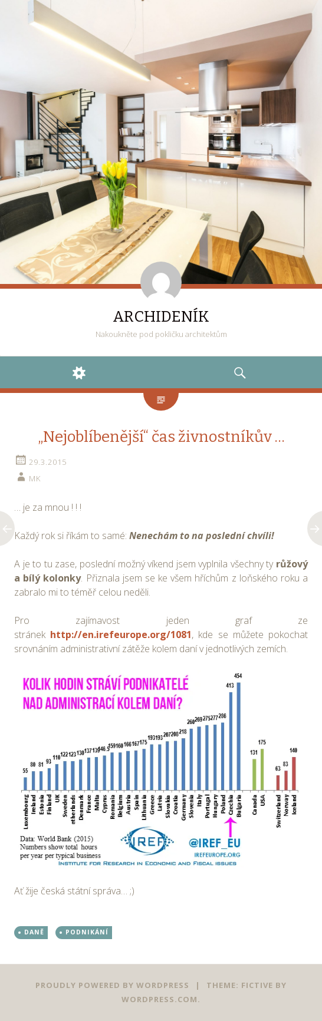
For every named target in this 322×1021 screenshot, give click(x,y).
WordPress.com (159, 999)
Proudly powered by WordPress (112, 985)
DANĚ (34, 932)
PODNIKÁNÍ (87, 932)
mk (35, 478)
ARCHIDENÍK (161, 317)
